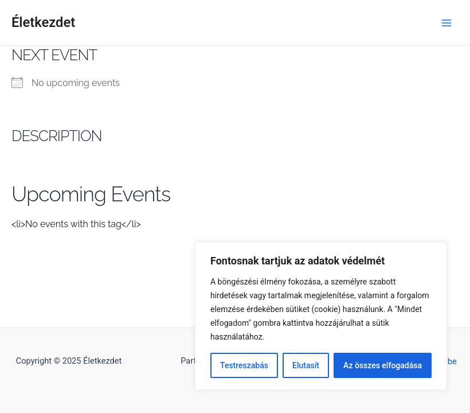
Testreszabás (244, 365)
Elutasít (305, 365)
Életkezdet (43, 22)
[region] (321, 316)
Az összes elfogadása (382, 365)
